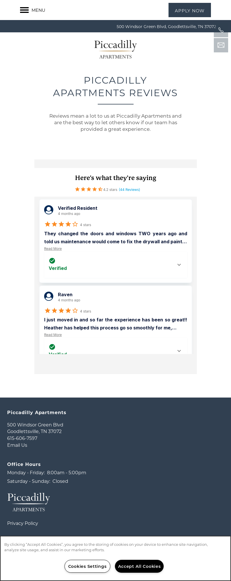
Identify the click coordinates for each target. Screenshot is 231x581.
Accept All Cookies (139, 566)
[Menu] (32, 10)
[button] (190, 10)
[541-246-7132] (221, 30)
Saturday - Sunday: (28, 491)
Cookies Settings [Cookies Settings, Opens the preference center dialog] (87, 566)
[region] (115, 558)
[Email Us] (221, 45)
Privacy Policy (22, 533)
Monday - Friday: (26, 482)
